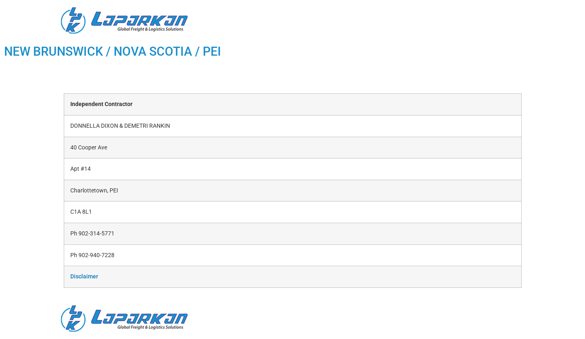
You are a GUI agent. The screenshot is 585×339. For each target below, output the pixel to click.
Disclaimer (84, 276)
